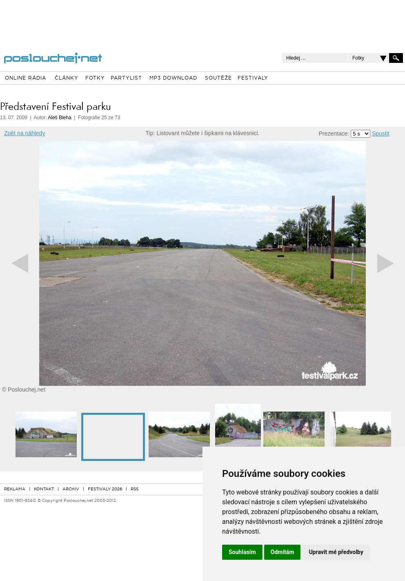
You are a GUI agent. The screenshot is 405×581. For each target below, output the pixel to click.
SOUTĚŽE (218, 78)
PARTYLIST (126, 78)
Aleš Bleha (59, 117)
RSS (134, 489)
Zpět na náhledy (24, 133)
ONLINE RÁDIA (25, 78)
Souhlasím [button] (242, 552)
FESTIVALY (253, 78)
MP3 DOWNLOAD (173, 78)
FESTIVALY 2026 (105, 489)
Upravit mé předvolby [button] (336, 552)
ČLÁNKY (66, 78)
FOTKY (95, 78)
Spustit (380, 133)
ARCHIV (70, 489)
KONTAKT (44, 489)
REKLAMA (14, 489)
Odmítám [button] (282, 552)
